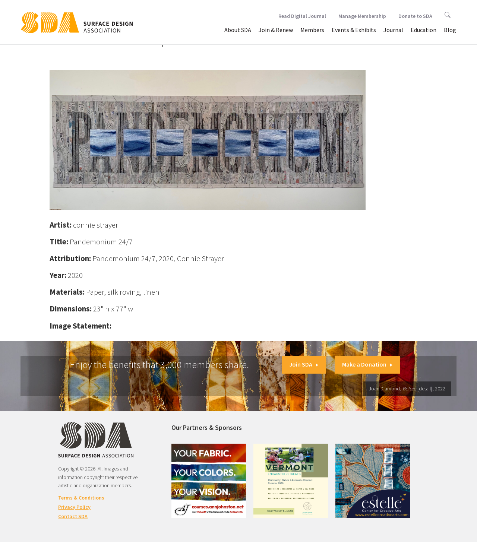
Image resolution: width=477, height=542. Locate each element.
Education (423, 30)
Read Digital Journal (302, 16)
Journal (393, 30)
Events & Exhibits (354, 30)
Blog (450, 30)
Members (312, 30)
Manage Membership (362, 16)
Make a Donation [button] (367, 364)
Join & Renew (276, 30)
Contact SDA (73, 516)
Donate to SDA (415, 16)
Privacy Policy (74, 507)
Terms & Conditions (81, 497)
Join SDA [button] (303, 364)
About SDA (237, 30)
